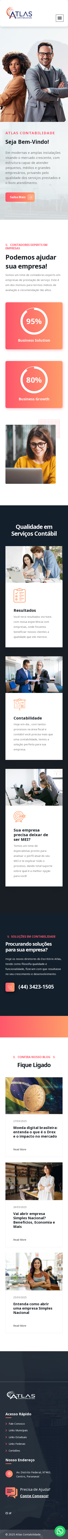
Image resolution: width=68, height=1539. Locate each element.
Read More (21, 1149)
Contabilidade (28, 718)
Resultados (25, 610)
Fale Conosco (15, 1423)
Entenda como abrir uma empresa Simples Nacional (32, 1308)
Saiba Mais (22, 197)
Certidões (12, 1450)
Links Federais (15, 1443)
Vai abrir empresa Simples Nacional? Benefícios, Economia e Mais (34, 1220)
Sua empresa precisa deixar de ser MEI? (31, 834)
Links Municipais (16, 1430)
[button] (60, 1531)
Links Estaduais (16, 1437)
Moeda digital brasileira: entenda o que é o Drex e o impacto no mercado (35, 1132)
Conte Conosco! (34, 1495)
